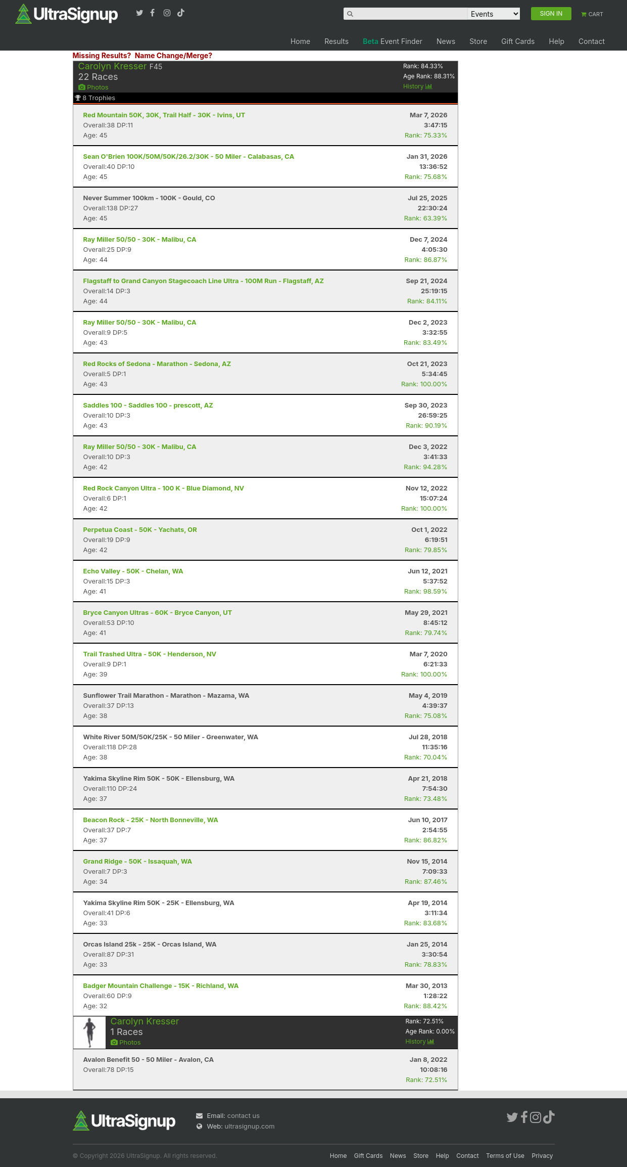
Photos (93, 87)
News (446, 41)
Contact (591, 41)
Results (336, 41)
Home (300, 41)
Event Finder (392, 41)
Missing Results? (102, 55)
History (417, 86)
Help (556, 41)
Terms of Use (505, 1155)
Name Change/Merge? (174, 55)
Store (478, 41)
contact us (243, 1115)
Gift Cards (518, 41)
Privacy (542, 1155)
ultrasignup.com (250, 1126)
